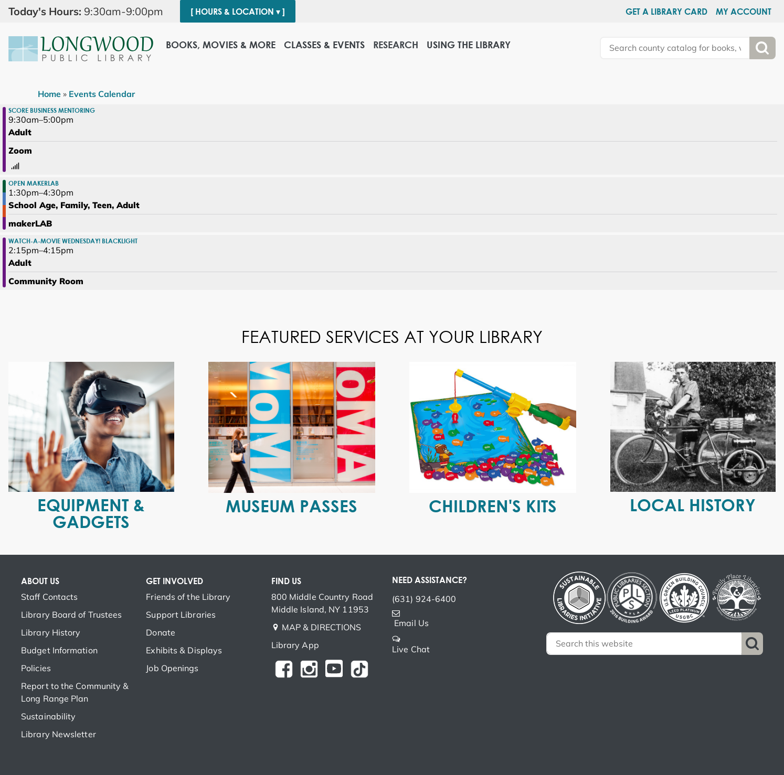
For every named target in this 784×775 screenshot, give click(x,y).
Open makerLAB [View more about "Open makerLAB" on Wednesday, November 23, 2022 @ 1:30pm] (33, 183)
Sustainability (48, 716)
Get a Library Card (666, 11)
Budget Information (59, 650)
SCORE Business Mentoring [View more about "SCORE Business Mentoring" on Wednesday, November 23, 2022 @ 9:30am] (51, 110)
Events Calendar (102, 94)
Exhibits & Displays (184, 650)
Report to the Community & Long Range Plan (75, 692)
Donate (160, 632)
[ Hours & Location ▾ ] (237, 11)
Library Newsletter (58, 734)
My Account (743, 11)
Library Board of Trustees (71, 614)
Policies (36, 668)
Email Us (411, 623)
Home (49, 94)
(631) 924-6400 (424, 599)
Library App (295, 645)
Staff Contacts (49, 596)
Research (395, 44)
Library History (51, 632)
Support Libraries (181, 614)
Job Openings (172, 668)
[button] (90, 11)
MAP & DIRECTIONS (322, 627)
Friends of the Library (188, 596)
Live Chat (411, 649)
